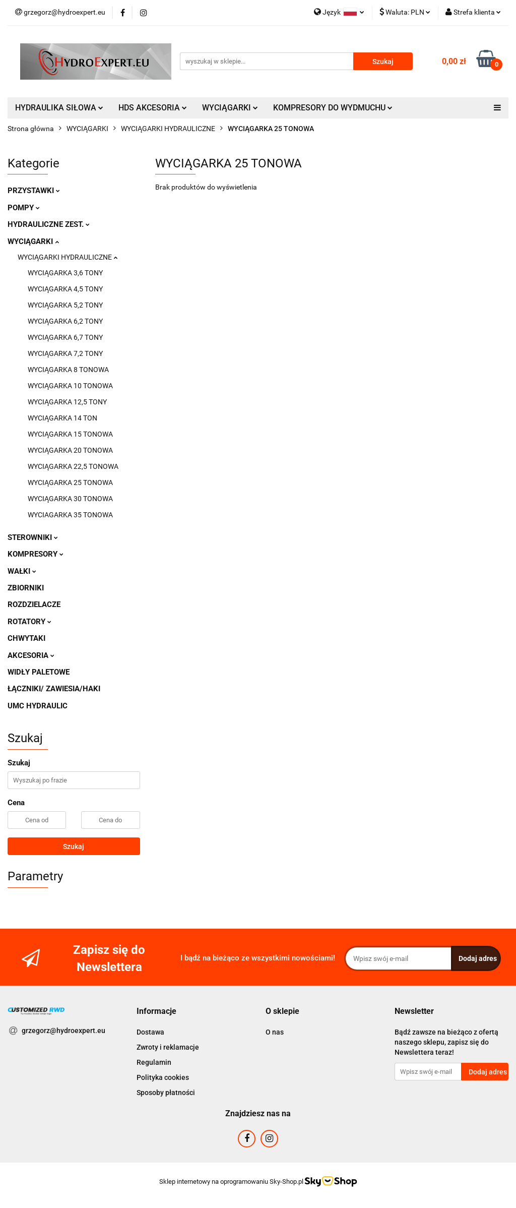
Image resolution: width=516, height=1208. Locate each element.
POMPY (24, 207)
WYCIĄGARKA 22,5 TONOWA (73, 466)
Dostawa (150, 1032)
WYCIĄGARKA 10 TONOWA (70, 386)
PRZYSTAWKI (34, 190)
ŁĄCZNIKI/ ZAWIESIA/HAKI (54, 688)
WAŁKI (22, 571)
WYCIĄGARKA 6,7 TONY (65, 337)
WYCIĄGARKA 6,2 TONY (65, 321)
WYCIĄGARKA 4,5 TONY (65, 289)
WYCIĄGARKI (230, 107)
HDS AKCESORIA (152, 107)
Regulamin (154, 1062)
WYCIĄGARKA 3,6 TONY (65, 273)
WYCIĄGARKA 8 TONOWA (68, 370)
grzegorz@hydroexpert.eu (63, 1030)
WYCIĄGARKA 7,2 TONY (65, 353)
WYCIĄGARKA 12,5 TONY (67, 402)
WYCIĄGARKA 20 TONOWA (70, 450)
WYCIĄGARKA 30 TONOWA (70, 499)
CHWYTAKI (26, 638)
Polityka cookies (163, 1077)
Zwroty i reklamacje (168, 1047)
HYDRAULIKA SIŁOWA (59, 107)
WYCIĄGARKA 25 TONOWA (70, 482)
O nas (275, 1032)
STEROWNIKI (33, 537)
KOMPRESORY (35, 554)
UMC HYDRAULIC (38, 705)
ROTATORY (29, 621)
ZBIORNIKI (26, 587)
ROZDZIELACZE (34, 604)
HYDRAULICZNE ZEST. (49, 224)
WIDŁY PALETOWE (39, 672)
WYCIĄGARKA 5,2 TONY (65, 305)
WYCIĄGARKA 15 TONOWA (70, 434)
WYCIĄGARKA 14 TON (62, 418)
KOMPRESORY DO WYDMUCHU (333, 107)
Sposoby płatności (166, 1093)
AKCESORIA (31, 655)
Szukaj (73, 846)
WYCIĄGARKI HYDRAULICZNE (67, 257)
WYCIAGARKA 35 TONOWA (70, 515)
